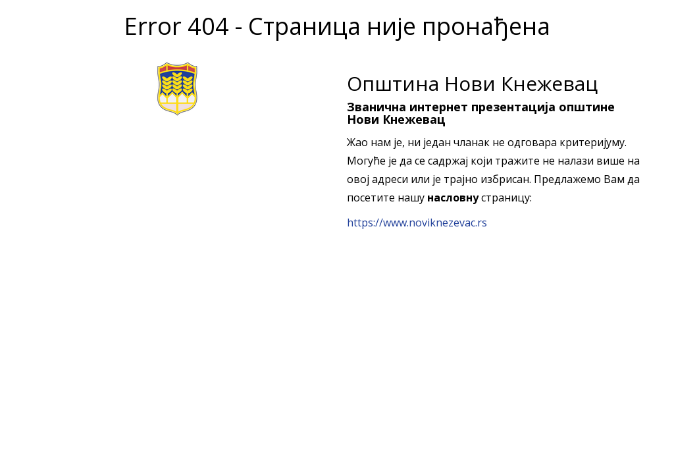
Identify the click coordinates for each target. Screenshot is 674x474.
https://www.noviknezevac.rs (417, 222)
